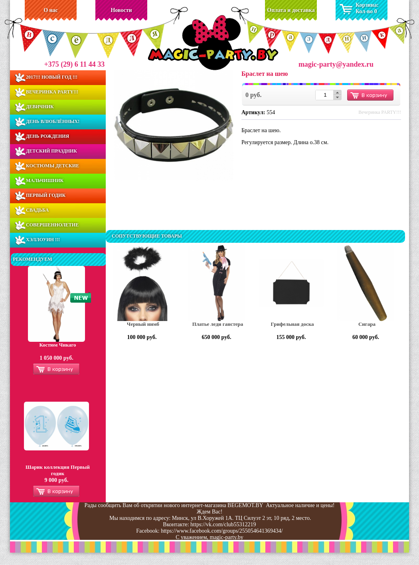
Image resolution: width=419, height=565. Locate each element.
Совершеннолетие (52, 225)
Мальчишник (44, 180)
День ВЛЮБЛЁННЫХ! (52, 121)
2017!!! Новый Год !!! (51, 77)
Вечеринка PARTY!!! (52, 92)
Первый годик (45, 195)
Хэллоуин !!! (43, 239)
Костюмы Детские (52, 166)
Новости (121, 10)
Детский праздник (51, 151)
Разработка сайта (399, 555)
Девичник (40, 106)
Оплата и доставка (290, 10)
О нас (50, 10)
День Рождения (47, 136)
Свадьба (37, 210)
